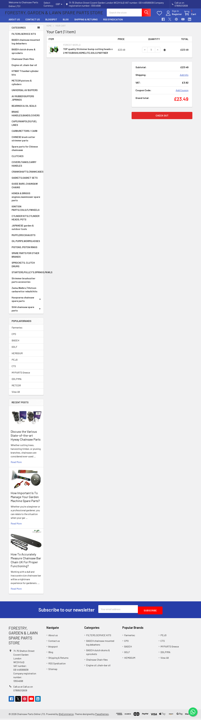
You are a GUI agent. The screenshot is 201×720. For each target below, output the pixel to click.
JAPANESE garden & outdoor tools (23, 230)
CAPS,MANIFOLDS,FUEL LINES (24, 126)
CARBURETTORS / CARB (24, 133)
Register (173, 15)
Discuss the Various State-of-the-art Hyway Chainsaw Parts (26, 438)
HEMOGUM (17, 356)
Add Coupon (182, 93)
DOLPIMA (17, 381)
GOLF (14, 349)
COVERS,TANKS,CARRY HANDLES (24, 166)
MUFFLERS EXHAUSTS (23, 237)
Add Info (184, 77)
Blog (66, 22)
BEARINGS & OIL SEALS (24, 108)
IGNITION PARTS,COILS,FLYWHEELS (25, 211)
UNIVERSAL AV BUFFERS (25, 93)
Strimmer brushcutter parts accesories (23, 283)
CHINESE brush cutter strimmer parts (23, 141)
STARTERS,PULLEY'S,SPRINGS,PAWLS (27, 275)
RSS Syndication (113, 22)
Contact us (32, 22)
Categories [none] (19, 30)
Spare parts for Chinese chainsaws (25, 151)
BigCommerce (66, 715)
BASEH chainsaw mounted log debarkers (26, 44)
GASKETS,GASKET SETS (25, 180)
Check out (162, 118)
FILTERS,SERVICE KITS (24, 36)
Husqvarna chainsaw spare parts (26, 302)
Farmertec (17, 330)
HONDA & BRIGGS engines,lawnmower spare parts (26, 200)
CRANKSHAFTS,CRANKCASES (27, 174)
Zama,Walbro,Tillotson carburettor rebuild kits (24, 292)
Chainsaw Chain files (23, 61)
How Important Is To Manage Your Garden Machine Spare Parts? (25, 499)
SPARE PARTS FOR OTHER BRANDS (25, 258)
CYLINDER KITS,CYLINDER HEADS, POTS (25, 220)
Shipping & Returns (86, 22)
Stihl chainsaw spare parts (26, 311)
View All (16, 394)
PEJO (15, 362)
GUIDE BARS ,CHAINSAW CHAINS (25, 188)
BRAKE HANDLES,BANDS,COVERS (26, 116)
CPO (14, 336)
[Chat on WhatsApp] (192, 711)
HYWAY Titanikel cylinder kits (25, 75)
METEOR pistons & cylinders (22, 85)
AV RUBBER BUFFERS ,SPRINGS (23, 101)
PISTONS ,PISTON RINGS (24, 250)
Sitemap (52, 670)
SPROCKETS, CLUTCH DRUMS (23, 267)
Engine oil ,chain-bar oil (24, 67)
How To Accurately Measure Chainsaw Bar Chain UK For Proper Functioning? (26, 563)
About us (14, 22)
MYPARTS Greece (21, 375)
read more (16, 464)
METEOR (16, 388)
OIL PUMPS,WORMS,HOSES (26, 243)
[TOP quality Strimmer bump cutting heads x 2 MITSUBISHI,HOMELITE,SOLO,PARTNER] (151, 52)
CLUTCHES (17, 159)
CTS (14, 368)
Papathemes (102, 715)
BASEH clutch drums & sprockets (23, 54)
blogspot (51, 22)
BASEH (15, 343)
